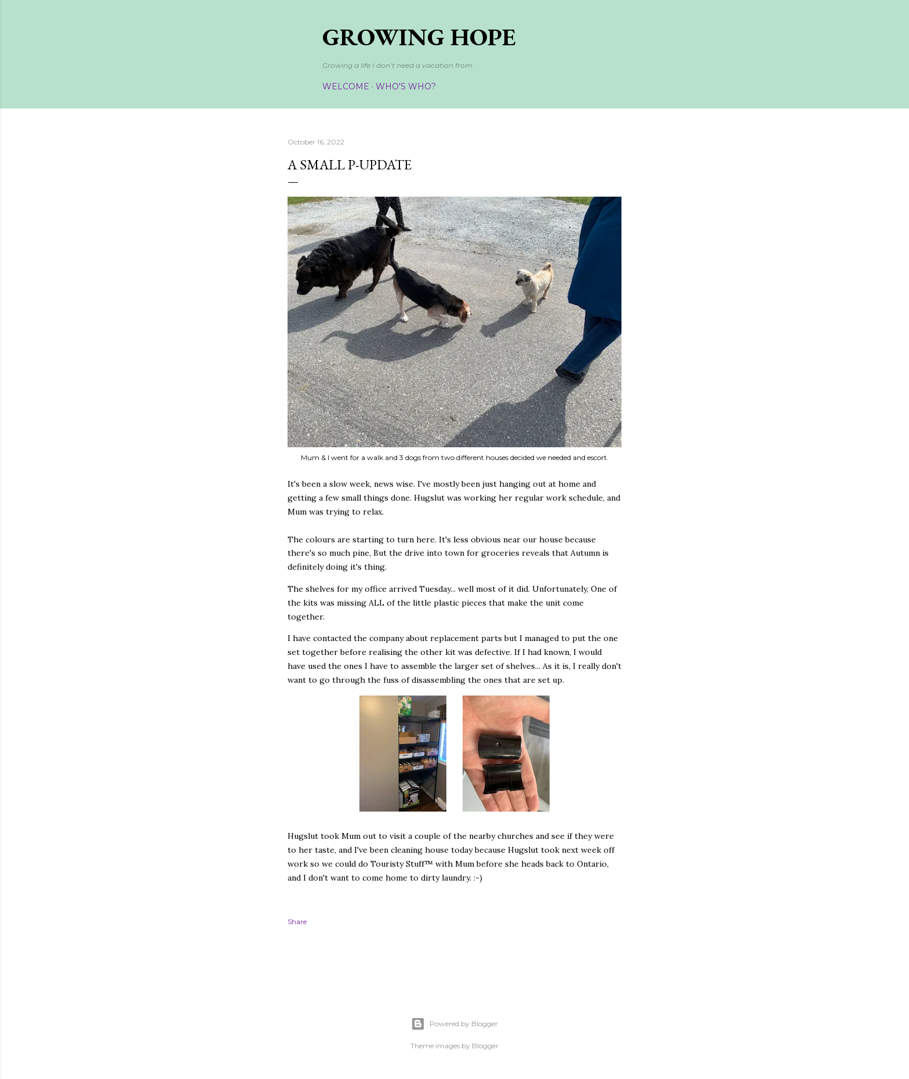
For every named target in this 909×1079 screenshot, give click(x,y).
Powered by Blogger (454, 1024)
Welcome (345, 86)
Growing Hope (419, 37)
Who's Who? (406, 86)
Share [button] (297, 921)
